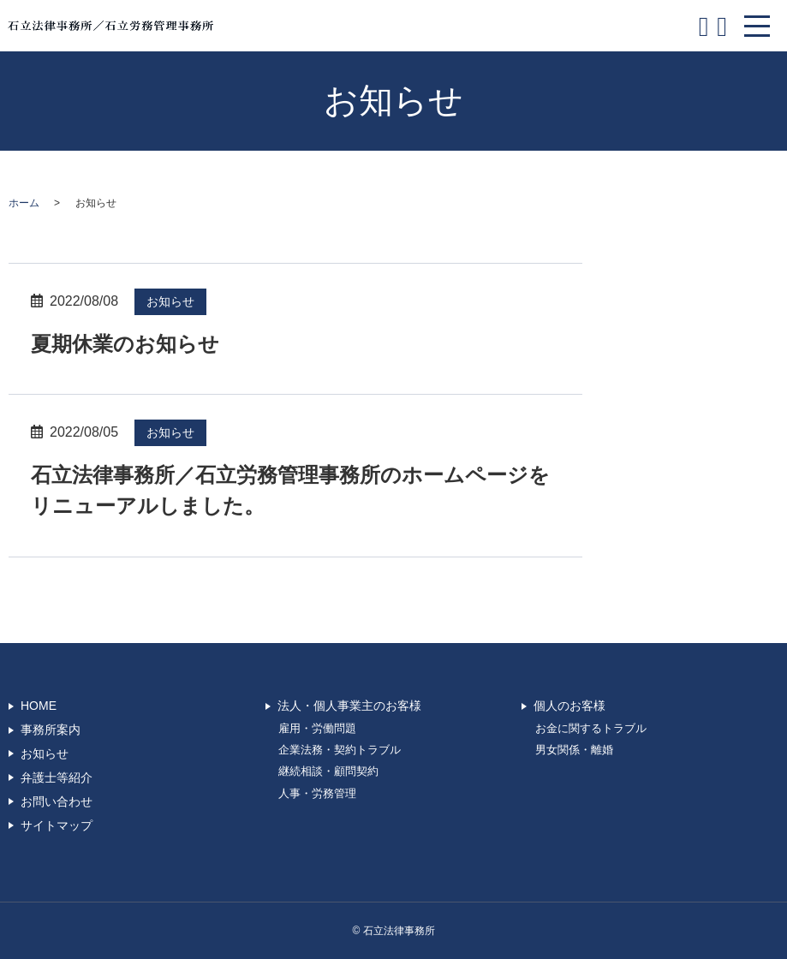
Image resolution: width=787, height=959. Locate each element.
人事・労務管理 (317, 794)
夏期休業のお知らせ (125, 344)
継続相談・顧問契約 (328, 771)
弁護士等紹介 (56, 777)
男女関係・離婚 (574, 750)
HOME (39, 705)
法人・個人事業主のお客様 (349, 705)
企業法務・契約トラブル (339, 750)
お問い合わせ (56, 801)
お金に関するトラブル (591, 729)
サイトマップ (56, 825)
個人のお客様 (569, 705)
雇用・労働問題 (317, 729)
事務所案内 (50, 729)
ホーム (24, 203)
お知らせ (170, 301)
